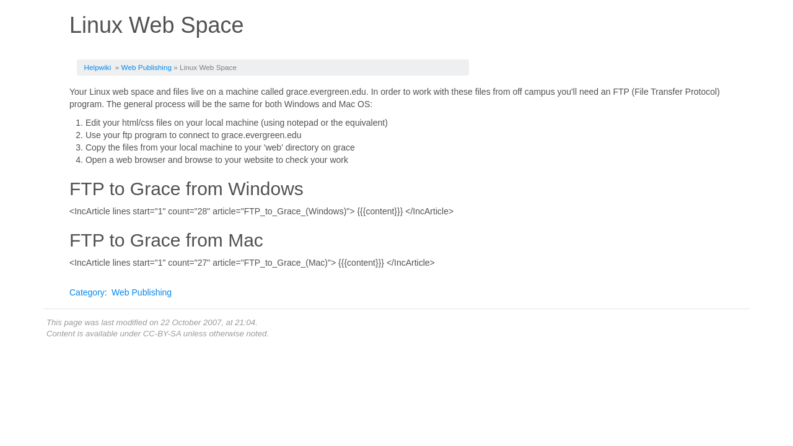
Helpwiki (98, 67)
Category (87, 292)
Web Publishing (146, 67)
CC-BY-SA (162, 333)
